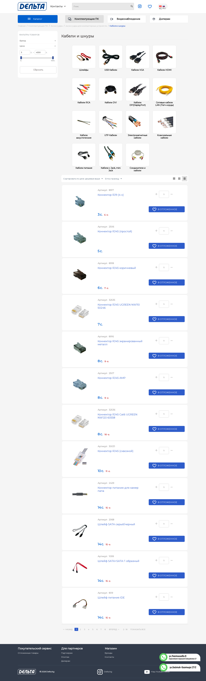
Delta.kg (104, 672)
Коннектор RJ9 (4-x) (111, 194)
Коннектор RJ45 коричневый (117, 268)
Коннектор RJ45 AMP (112, 378)
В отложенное (168, 209)
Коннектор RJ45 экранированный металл (120, 343)
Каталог (37, 19)
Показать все (137, 629)
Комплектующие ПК (86, 19)
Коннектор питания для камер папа (118, 489)
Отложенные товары (28, 653)
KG (160, 6)
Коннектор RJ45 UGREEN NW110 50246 (119, 306)
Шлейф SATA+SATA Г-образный (118, 561)
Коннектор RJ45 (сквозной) (115, 451)
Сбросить (38, 70)
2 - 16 (125, 629)
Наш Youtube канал (157, 672)
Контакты (58, 6)
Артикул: (102, 190)
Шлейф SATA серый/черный (116, 524)
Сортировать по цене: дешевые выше (83, 178)
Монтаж (65, 657)
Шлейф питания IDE (111, 597)
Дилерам (164, 19)
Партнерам (67, 653)
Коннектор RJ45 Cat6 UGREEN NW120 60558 (117, 416)
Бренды (108, 653)
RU (164, 6)
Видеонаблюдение (128, 19)
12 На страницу (113, 178)
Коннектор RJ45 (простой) (115, 231)
